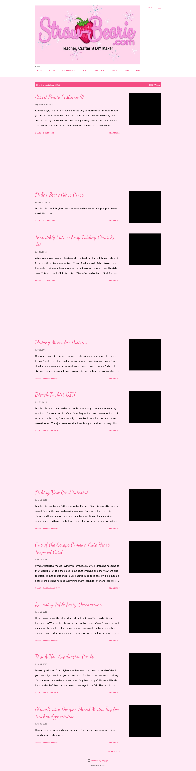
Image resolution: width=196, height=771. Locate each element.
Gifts (82, 70)
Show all (154, 85)
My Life (50, 70)
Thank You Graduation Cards (64, 656)
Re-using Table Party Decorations (68, 604)
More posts (114, 751)
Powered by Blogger (98, 760)
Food (137, 70)
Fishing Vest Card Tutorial (61, 492)
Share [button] (38, 133)
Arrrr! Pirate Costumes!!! (59, 97)
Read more (114, 133)
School (113, 70)
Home (37, 70)
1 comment (48, 133)
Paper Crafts (97, 70)
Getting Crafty (67, 70)
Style (125, 70)
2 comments (49, 221)
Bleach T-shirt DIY (55, 394)
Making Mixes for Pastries (61, 342)
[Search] (149, 7)
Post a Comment (51, 378)
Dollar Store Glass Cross (59, 194)
